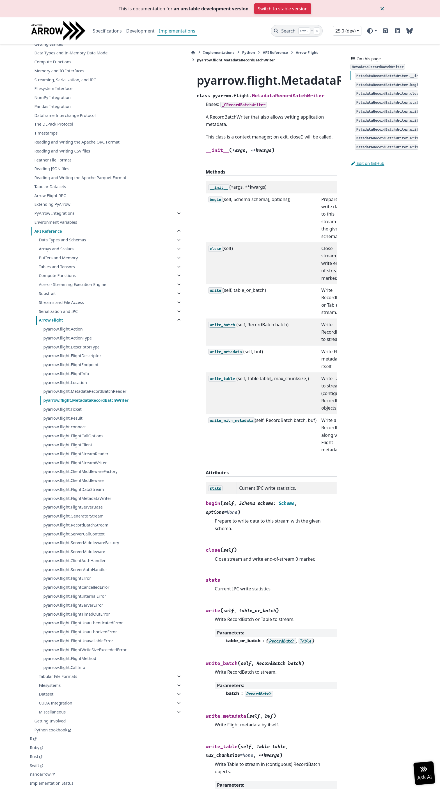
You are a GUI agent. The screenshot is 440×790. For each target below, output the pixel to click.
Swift (34, 765)
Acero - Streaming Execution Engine (72, 244)
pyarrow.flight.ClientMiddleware (73, 460)
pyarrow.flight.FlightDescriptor (72, 315)
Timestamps (46, 79)
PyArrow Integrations (54, 173)
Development (140, 31)
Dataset (46, 694)
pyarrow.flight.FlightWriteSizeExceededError (80, 646)
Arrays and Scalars (56, 209)
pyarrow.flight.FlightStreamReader (75, 427)
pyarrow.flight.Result (62, 391)
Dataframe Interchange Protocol (64, 62)
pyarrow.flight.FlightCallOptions (73, 409)
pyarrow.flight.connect (64, 400)
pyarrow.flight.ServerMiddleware (74, 538)
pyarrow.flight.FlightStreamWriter (75, 436)
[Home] (131, 53)
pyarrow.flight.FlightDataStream (73, 469)
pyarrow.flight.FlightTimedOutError (76, 600)
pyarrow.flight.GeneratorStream (73, 496)
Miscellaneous (52, 712)
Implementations (177, 31)
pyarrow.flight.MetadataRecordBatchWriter (79, 370)
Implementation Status (51, 783)
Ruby (34, 747)
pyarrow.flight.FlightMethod (69, 658)
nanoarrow (40, 774)
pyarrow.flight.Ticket (62, 382)
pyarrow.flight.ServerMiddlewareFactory (80, 526)
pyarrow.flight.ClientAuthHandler (74, 547)
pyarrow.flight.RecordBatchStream (75, 505)
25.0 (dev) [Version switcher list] (345, 31)
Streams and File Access (61, 262)
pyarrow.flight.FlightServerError (73, 591)
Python (186, 52)
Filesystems (50, 685)
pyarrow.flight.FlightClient (67, 418)
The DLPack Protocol (53, 70)
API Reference (48, 191)
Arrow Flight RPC (50, 155)
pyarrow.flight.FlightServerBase (72, 487)
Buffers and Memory (58, 217)
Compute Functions (57, 235)
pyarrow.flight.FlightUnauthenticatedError (80, 613)
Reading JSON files (51, 122)
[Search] (297, 31)
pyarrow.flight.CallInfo (64, 667)
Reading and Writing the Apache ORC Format (69, 92)
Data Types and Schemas (62, 200)
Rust (34, 756)
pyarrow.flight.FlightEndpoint (70, 324)
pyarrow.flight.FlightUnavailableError (78, 634)
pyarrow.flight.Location (65, 342)
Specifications (107, 31)
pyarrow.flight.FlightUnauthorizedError (80, 625)
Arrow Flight (51, 280)
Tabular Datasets (50, 146)
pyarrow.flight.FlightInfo (66, 333)
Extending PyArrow (52, 164)
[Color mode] (371, 31)
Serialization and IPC (58, 271)
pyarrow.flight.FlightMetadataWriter (77, 478)
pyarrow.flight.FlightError (67, 565)
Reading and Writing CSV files (62, 104)
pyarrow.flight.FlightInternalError (74, 583)
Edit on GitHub (367, 163)
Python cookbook (50, 730)
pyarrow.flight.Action (62, 289)
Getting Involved (50, 721)
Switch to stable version (283, 9)
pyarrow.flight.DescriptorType (71, 306)
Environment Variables (55, 182)
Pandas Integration (52, 53)
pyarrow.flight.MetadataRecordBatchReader (79, 355)
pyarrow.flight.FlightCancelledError (76, 574)
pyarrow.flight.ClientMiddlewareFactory (79, 448)
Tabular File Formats (58, 676)
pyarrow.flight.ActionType (67, 298)
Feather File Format (52, 113)
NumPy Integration (52, 44)
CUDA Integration (55, 703)
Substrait (47, 253)
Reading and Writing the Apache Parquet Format (72, 134)
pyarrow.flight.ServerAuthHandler (75, 556)
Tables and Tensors (57, 226)
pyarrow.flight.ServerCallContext (73, 513)
